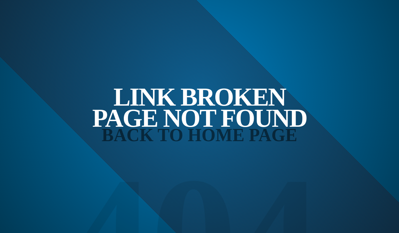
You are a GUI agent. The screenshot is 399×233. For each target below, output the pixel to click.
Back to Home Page (199, 135)
